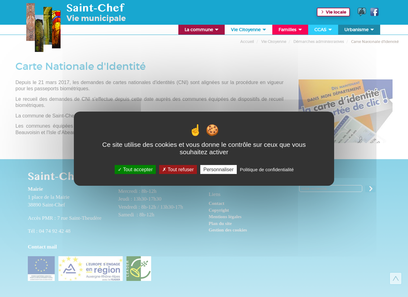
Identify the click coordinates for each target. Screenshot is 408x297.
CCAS (323, 31)
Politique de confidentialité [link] (267, 169)
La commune (202, 31)
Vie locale (336, 12)
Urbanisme (359, 31)
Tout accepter (135, 169)
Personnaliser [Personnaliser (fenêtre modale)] (218, 169)
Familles (290, 31)
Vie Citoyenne (249, 31)
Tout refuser (178, 169)
